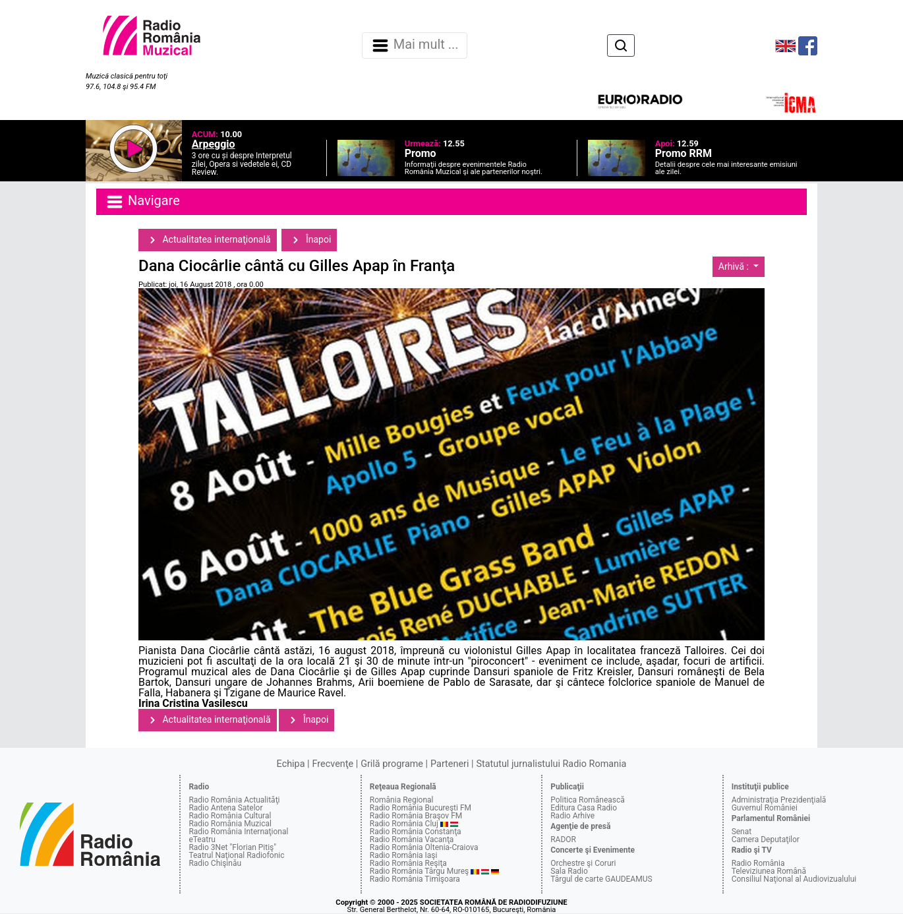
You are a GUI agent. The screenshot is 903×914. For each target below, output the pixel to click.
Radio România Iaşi (404, 855)
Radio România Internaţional (238, 831)
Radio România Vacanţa (412, 839)
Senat (742, 831)
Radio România (758, 863)
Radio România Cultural (230, 815)
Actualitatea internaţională (207, 240)
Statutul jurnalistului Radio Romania (551, 764)
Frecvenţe (332, 764)
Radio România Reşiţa (408, 863)
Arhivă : (734, 266)
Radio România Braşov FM (416, 815)
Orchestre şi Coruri (583, 863)
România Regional (402, 800)
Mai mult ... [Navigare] (414, 45)
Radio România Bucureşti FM (420, 807)
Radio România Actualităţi (234, 800)
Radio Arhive (572, 815)
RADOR (563, 839)
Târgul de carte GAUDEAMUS (601, 879)
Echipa (291, 764)
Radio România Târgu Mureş (419, 871)
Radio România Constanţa (415, 831)
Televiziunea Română (769, 871)
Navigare (142, 202)
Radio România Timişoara (415, 879)
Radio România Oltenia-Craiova (424, 847)
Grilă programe (392, 764)
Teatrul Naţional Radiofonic (236, 855)
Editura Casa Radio (583, 807)
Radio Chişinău (215, 863)
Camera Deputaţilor (766, 839)
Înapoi (309, 240)
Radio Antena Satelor (225, 807)
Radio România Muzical (230, 823)
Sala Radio (569, 871)
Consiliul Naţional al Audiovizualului (794, 879)
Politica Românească (587, 800)
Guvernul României (765, 807)
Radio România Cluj (404, 823)
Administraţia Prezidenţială (779, 800)
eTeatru (202, 839)
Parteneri (449, 764)
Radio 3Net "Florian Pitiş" (232, 847)
